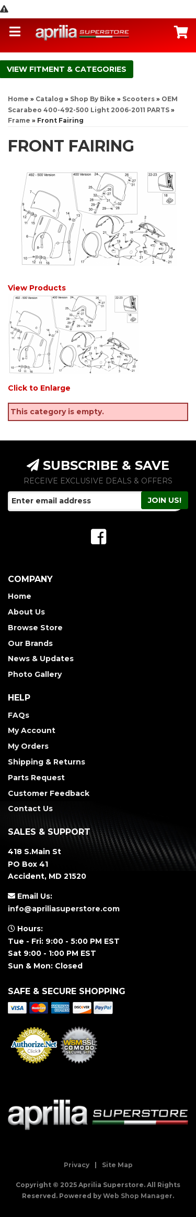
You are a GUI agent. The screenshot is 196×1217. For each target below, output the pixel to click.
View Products (37, 288)
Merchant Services (34, 1066)
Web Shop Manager (137, 1196)
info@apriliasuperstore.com (64, 908)
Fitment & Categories (77, 69)
